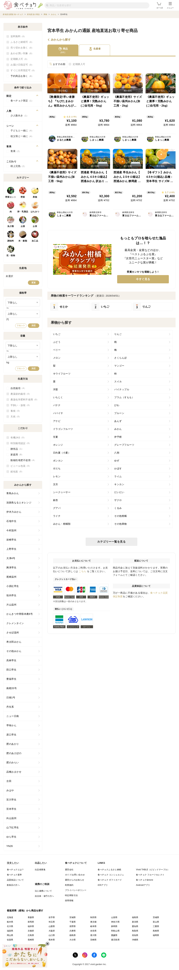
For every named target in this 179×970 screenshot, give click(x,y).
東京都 (93, 922)
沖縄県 (135, 940)
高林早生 (11, 660)
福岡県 (156, 935)
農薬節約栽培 (21, 393)
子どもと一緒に (22, 130)
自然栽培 (18, 388)
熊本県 (52, 940)
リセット (21, 325)
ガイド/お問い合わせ (75, 875)
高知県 (135, 935)
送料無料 (18, 36)
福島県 (135, 917)
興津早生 (11, 567)
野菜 (23, 197)
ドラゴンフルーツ (63, 429)
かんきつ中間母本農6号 (19, 614)
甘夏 (55, 436)
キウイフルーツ (62, 373)
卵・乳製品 (22, 211)
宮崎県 (93, 940)
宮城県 (72, 917)
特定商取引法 (71, 895)
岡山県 (10, 935)
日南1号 (10, 697)
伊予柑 (118, 436)
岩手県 (52, 917)
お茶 (35, 226)
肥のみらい (12, 762)
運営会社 (69, 869)
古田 (8, 781)
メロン (57, 357)
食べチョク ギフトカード (110, 880)
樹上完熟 (18, 166)
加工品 (35, 241)
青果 (16, 151)
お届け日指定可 (22, 64)
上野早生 (11, 549)
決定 (34, 325)
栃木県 (10, 922)
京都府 (31, 931)
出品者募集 (40, 869)
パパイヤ (58, 413)
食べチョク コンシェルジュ (111, 875)
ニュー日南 (12, 716)
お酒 (23, 226)
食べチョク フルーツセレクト (150, 875)
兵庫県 (72, 931)
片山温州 (11, 604)
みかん (118, 429)
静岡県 (114, 926)
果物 (35, 197)
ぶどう (57, 342)
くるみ (118, 508)
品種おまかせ (13, 771)
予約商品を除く (22, 76)
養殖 (16, 410)
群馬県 (31, 922)
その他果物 (120, 523)
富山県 (156, 922)
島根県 (156, 931)
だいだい (119, 492)
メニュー (170, 5)
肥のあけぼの (13, 753)
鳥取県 (135, 931)
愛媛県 (114, 935)
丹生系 (10, 706)
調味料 (10, 241)
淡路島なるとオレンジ (18, 502)
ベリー (57, 349)
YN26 (9, 846)
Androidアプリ (143, 885)
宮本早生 (11, 809)
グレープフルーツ (124, 444)
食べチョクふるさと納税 (109, 869)
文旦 (55, 484)
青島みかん (12, 493)
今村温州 (11, 530)
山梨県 (52, 926)
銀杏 (55, 500)
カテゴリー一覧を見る (111, 541)
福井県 (31, 926)
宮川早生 (11, 799)
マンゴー (119, 365)
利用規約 (69, 885)
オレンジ (58, 444)
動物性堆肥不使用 (23, 460)
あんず (118, 421)
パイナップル (121, 389)
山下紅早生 (12, 827)
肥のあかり (12, 744)
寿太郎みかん (13, 641)
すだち (57, 468)
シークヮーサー (62, 492)
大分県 (72, 940)
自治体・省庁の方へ (44, 896)
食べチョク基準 (14, 875)
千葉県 (72, 922)
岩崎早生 (11, 539)
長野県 (72, 926)
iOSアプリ (103, 885)
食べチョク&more (144, 880)
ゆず (116, 460)
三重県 (156, 926)
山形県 (114, 917)
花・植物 (10, 255)
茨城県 (156, 917)
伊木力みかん (13, 511)
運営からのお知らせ (74, 880)
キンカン (119, 484)
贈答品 (17, 448)
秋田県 (93, 917)
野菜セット (10, 197)
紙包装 (17, 471)
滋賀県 (10, 931)
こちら (82, 571)
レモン (57, 476)
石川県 (10, 926)
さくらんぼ (120, 357)
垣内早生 (11, 595)
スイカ (118, 381)
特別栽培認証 (21, 443)
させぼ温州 (12, 632)
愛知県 (135, 926)
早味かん (11, 725)
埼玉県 (52, 922)
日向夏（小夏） (62, 452)
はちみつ (35, 211)
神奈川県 (115, 922)
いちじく (58, 397)
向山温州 (11, 818)
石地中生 (11, 521)
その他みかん (13, 651)
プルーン (119, 413)
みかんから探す (61, 39)
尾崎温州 (11, 576)
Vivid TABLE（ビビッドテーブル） (152, 869)
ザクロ (118, 500)
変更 (34, 282)
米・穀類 (22, 241)
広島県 (31, 935)
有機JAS (18, 437)
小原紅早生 (12, 586)
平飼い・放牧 (21, 405)
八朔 (116, 452)
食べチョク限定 (22, 100)
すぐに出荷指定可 (23, 70)
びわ (116, 405)
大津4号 (10, 558)
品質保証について (15, 880)
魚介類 (10, 226)
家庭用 (17, 454)
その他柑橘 (120, 516)
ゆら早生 (11, 836)
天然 (16, 416)
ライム (118, 476)
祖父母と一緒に (22, 136)
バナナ (57, 405)
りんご (118, 334)
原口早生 (11, 734)
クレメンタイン (15, 623)
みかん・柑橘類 (62, 523)
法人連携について (43, 891)
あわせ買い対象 (22, 53)
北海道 (10, 917)
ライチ (57, 516)
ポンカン (58, 460)
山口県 (52, 935)
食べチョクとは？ (15, 869)
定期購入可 (79, 64)
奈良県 (93, 931)
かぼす (118, 468)
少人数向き (20, 115)
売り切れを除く (22, 47)
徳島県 (72, 935)
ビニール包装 (21, 465)
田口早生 (11, 669)
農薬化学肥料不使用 (25, 399)
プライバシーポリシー (75, 890)
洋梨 (55, 389)
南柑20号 (11, 688)
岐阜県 (93, 926)
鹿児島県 (115, 940)
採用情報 (69, 900)
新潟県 (135, 922)
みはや (10, 790)
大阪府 (52, 931)
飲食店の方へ (13, 885)
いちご (57, 334)
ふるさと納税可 (22, 42)
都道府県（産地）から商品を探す (25, 910)
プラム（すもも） (124, 397)
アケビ (57, 421)
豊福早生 (11, 679)
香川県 (93, 935)
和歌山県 (115, 931)
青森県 (31, 917)
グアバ (57, 508)
